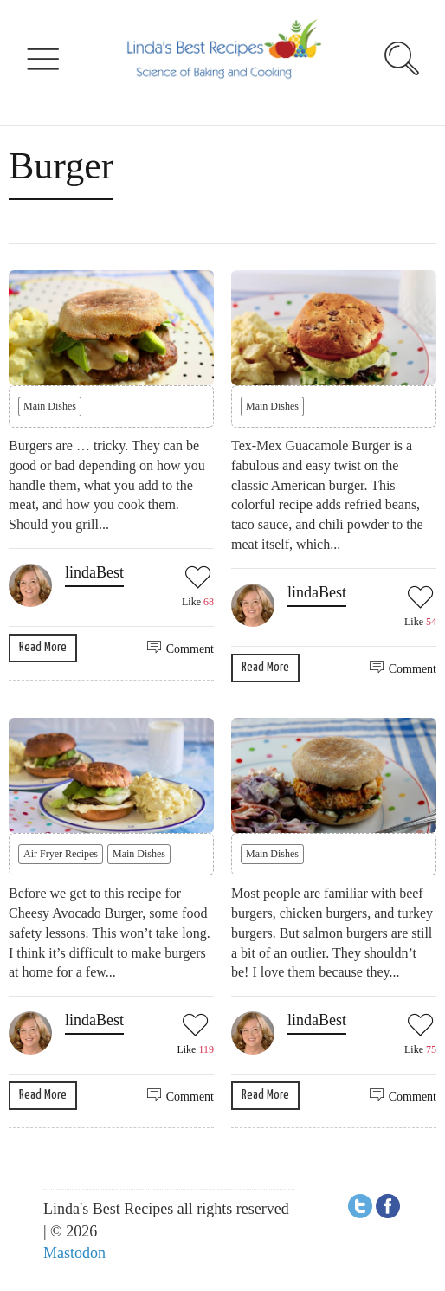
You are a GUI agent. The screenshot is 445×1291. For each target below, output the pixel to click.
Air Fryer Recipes (60, 854)
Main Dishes (49, 406)
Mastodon (74, 1253)
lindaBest (94, 572)
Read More (43, 647)
